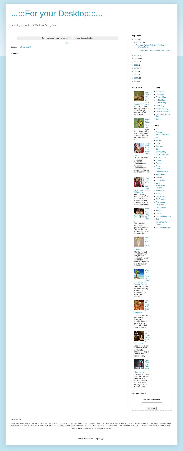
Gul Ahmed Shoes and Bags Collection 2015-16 (153, 50)
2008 (136, 78)
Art (157, 138)
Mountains (160, 191)
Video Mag (160, 106)
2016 (136, 39)
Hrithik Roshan (161, 175)
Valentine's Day (161, 222)
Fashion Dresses (162, 155)
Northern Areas (161, 196)
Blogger (101, 439)
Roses (158, 211)
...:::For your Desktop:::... (57, 13)
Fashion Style (161, 158)
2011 (136, 68)
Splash (158, 213)
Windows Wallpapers (164, 227)
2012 (136, 65)
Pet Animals (160, 199)
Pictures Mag (161, 103)
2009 (136, 75)
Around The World (163, 135)
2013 (136, 62)
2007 (136, 81)
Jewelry (159, 177)
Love (158, 183)
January (139, 42)
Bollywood (160, 94)
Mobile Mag (160, 100)
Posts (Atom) (26, 47)
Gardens (159, 169)
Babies (158, 140)
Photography (161, 202)
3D (157, 129)
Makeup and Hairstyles (160, 187)
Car (157, 149)
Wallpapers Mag (162, 109)
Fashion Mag (161, 97)
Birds (158, 143)
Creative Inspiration (163, 111)
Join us (158, 119)
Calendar (159, 146)
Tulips (158, 219)
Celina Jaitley (161, 152)
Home (67, 43)
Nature (158, 194)
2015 (136, 55)
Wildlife (159, 225)
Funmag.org (160, 91)
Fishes (158, 160)
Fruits (158, 166)
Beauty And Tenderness (147, 122)
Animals (159, 132)
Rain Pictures (161, 208)
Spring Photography (163, 216)
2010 (136, 72)
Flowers (159, 163)
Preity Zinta (160, 205)
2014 (136, 58)
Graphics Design (162, 172)
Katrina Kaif (160, 180)
